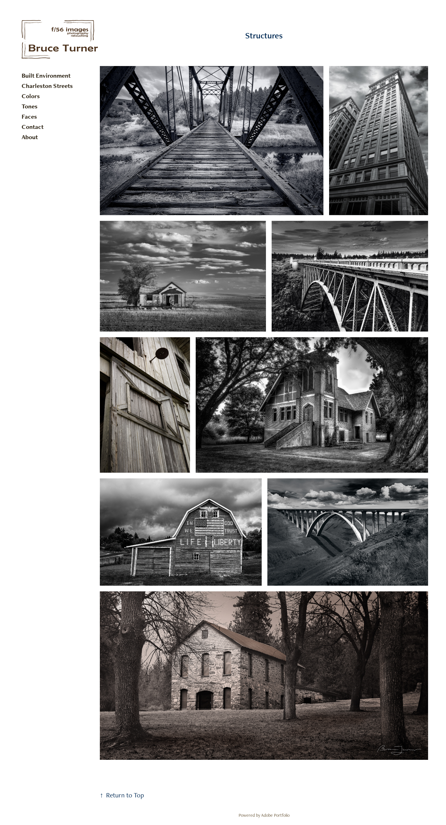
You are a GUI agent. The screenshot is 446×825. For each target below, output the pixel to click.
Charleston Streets (47, 86)
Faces (29, 116)
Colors (31, 96)
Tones (30, 106)
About (30, 137)
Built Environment (46, 75)
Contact (33, 127)
